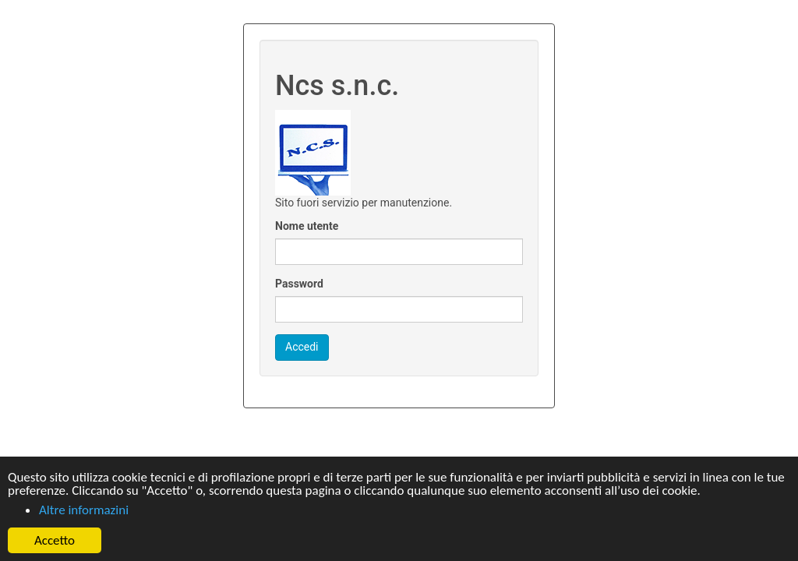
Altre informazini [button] (84, 510)
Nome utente (306, 226)
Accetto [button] (54, 540)
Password (299, 283)
